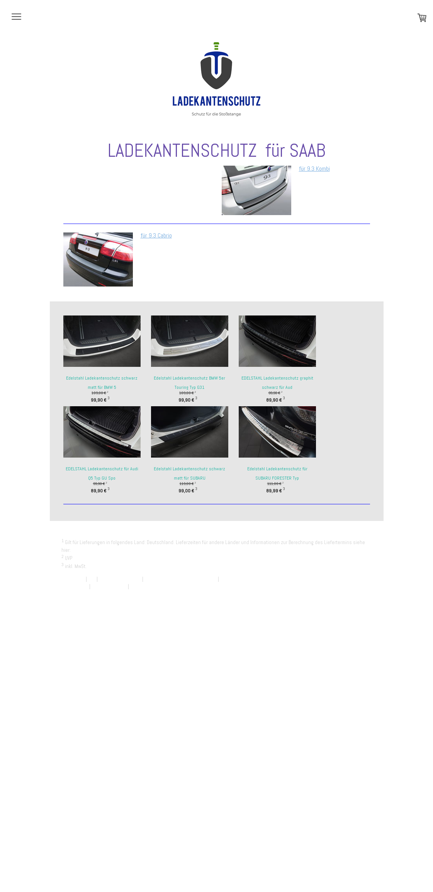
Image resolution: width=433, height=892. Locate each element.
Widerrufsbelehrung (120, 579)
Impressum (73, 579)
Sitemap (138, 586)
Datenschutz (74, 586)
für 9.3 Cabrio (156, 235)
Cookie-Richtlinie (109, 586)
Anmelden (361, 593)
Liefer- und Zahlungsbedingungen (108, 550)
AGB (91, 579)
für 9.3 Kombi (314, 168)
